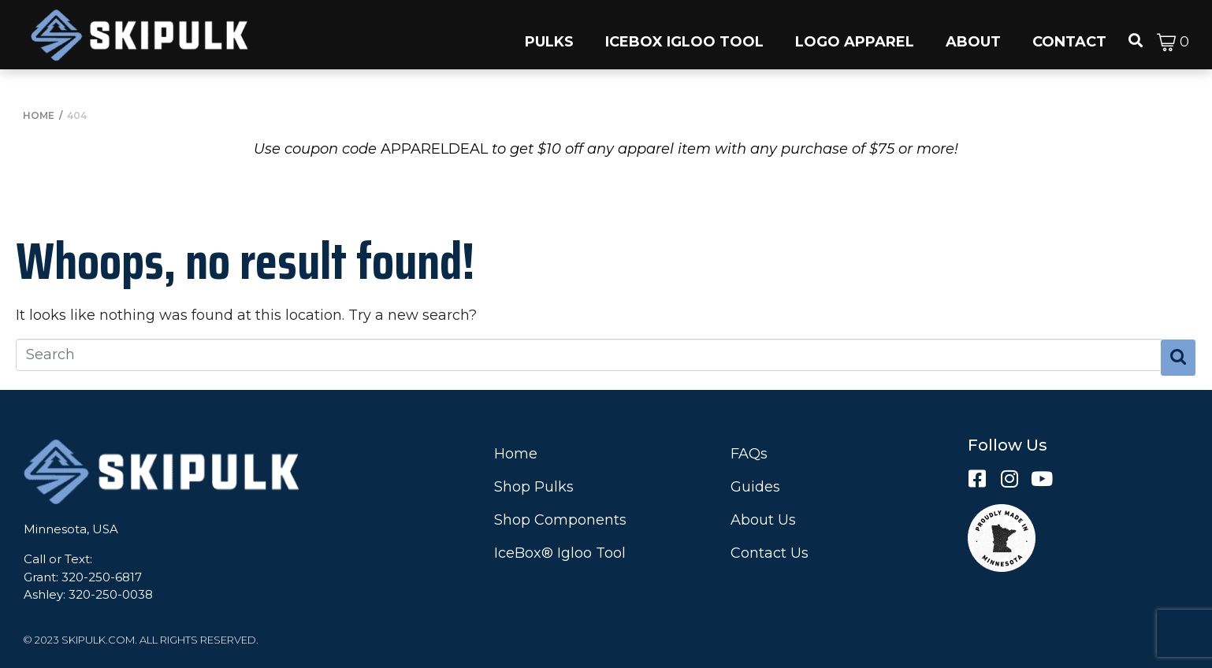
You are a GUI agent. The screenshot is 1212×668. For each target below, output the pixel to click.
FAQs (749, 453)
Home (515, 453)
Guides (755, 486)
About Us (763, 520)
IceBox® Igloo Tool (560, 553)
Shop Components (560, 520)
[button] (549, 34)
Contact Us (770, 553)
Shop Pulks (534, 486)
